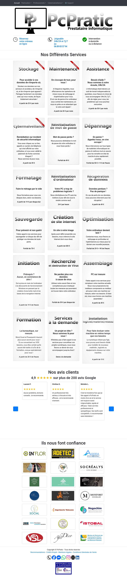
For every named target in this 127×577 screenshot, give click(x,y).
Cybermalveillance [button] (55, 3)
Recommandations (38, 552)
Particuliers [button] (25, 3)
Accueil (17, 3)
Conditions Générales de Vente (84, 552)
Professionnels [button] (39, 3)
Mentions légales (65, 552)
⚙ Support (69, 3)
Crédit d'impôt (51, 552)
